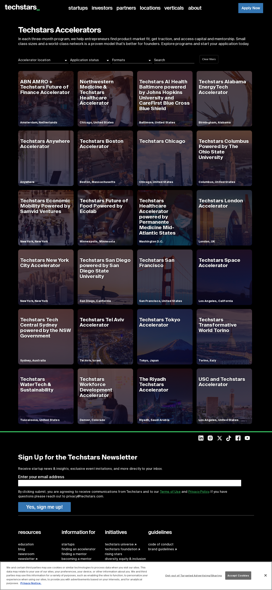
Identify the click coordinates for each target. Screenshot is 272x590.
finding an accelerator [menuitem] (78, 549)
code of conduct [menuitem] (160, 544)
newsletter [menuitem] (26, 559)
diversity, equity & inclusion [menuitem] (125, 559)
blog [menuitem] (21, 549)
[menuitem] (78, 8)
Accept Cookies (238, 575)
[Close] (265, 575)
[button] (43, 60)
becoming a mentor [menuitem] (76, 559)
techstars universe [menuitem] (119, 544)
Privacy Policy (198, 492)
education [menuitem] (26, 544)
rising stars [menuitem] (113, 554)
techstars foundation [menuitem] (121, 549)
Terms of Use (170, 492)
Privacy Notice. (30, 583)
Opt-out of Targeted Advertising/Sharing (193, 575)
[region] (136, 576)
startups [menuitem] (68, 544)
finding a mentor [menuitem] (74, 554)
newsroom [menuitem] (26, 554)
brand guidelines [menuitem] (161, 549)
